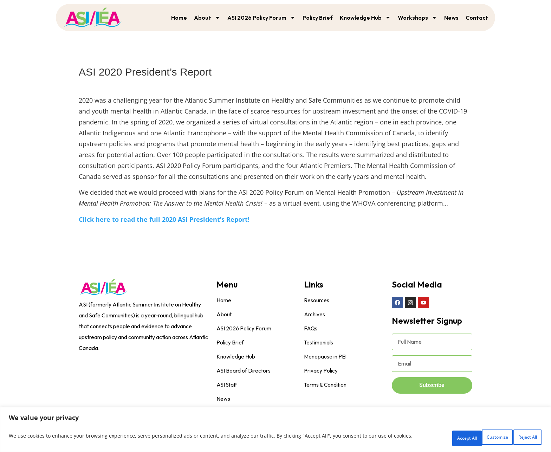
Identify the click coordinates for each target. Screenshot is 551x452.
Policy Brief (318, 17)
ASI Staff (227, 384)
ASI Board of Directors (243, 370)
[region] (275, 431)
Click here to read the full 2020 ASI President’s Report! (164, 219)
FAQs (311, 328)
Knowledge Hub (365, 17)
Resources (316, 300)
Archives (314, 314)
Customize (428, 437)
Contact (477, 17)
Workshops (417, 17)
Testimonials (319, 342)
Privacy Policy (321, 370)
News (451, 17)
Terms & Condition (326, 384)
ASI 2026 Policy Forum (261, 17)
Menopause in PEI (325, 356)
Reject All (475, 437)
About (207, 17)
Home (179, 17)
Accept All (520, 437)
